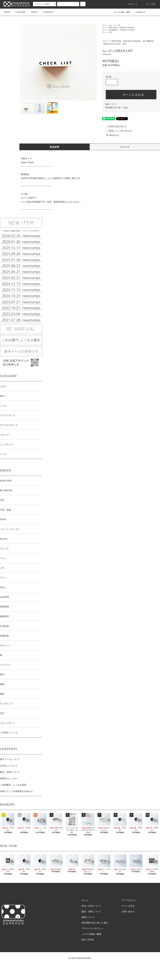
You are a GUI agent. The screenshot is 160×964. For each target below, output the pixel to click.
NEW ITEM (113, 27)
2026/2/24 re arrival (127, 30)
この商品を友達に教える (114, 126)
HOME (7, 12)
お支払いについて (9, 765)
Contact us (138, 12)
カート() (148, 4)
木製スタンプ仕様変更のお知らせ (16, 791)
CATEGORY (18, 12)
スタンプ (112, 25)
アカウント (131, 4)
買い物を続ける (110, 135)
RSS (83, 939)
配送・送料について (10, 771)
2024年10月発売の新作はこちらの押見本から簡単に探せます (51, 178)
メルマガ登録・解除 (120, 12)
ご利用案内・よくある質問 (13, 784)
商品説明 (54, 146)
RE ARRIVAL (113, 30)
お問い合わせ (128, 911)
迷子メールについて (10, 759)
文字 (118, 25)
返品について (111, 104)
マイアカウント (129, 900)
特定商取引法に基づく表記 (116, 107)
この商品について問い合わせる (117, 130)
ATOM (90, 939)
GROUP (32, 12)
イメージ (125, 146)
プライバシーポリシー (92, 928)
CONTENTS (46, 12)
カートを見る (128, 905)
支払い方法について (91, 905)
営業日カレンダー (9, 778)
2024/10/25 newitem (126, 27)
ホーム (104, 25)
